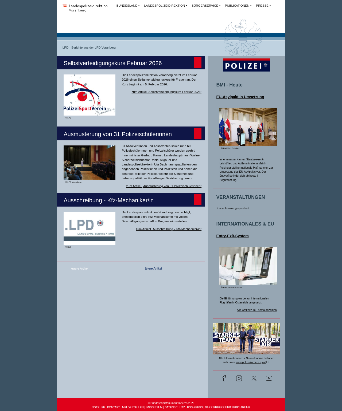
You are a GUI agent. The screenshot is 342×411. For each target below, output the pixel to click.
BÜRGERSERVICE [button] (205, 5)
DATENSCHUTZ (175, 407)
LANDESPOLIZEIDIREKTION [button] (164, 5)
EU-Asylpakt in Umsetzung (240, 97)
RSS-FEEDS (195, 407)
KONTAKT (113, 407)
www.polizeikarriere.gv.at (251, 362)
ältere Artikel (153, 268)
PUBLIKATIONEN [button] (237, 5)
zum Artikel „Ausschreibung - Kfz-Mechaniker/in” (168, 229)
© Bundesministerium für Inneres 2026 (171, 403)
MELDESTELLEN (133, 407)
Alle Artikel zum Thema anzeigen (257, 310)
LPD (65, 47)
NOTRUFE (98, 407)
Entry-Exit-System (232, 236)
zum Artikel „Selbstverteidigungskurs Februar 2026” (166, 91)
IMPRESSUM (154, 407)
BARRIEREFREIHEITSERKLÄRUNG (227, 407)
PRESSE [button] (262, 5)
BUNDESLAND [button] (127, 5)
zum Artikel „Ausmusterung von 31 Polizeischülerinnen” (164, 186)
